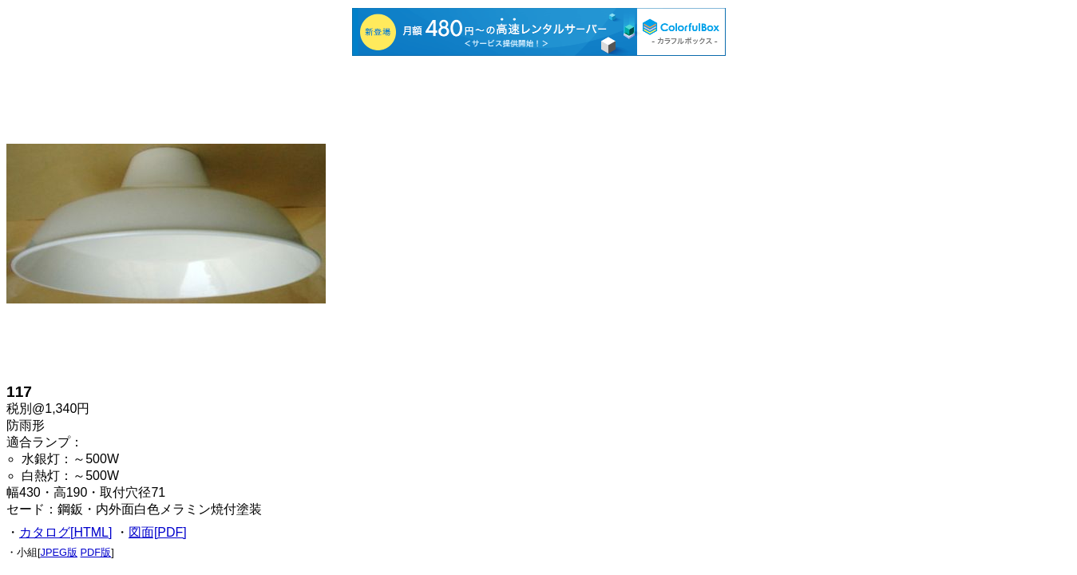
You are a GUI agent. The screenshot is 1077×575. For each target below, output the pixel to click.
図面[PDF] (158, 532)
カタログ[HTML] (65, 532)
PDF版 (96, 552)
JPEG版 (59, 552)
